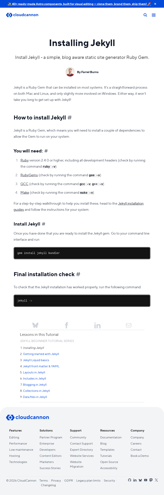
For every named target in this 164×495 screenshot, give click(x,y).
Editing (14, 437)
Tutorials (106, 456)
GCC (24, 183)
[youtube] (145, 480)
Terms (43, 480)
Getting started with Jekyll (41, 354)
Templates (107, 449)
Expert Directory (81, 449)
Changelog (48, 485)
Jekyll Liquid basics (36, 360)
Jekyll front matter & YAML (41, 366)
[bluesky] (140, 480)
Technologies (18, 462)
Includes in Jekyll (34, 378)
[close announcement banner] (155, 4)
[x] (156, 480)
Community (78, 437)
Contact (136, 449)
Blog (103, 443)
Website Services (82, 456)
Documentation (111, 437)
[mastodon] (151, 480)
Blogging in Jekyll (35, 384)
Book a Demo (140, 456)
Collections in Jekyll (36, 391)
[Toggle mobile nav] (153, 15)
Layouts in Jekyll (34, 372)
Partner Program (51, 437)
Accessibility (108, 468)
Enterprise (47, 443)
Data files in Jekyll (35, 397)
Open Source (109, 462)
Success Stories (50, 468)
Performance (18, 443)
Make (24, 192)
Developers (47, 449)
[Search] (145, 15)
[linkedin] (134, 480)
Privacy (56, 480)
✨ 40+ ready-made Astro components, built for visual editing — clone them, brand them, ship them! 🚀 (79, 4)
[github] (129, 480)
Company (137, 437)
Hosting (14, 456)
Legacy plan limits (88, 480)
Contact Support (81, 443)
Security (109, 480)
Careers (136, 443)
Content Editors (51, 456)
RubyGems (29, 175)
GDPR (68, 480)
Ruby (24, 160)
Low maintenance (21, 449)
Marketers (47, 462)
